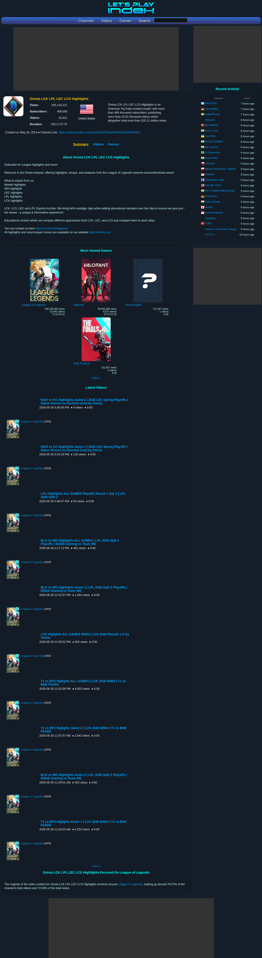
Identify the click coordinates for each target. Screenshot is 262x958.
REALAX (210, 120)
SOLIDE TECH (213, 185)
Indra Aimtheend (214, 212)
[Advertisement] (96, 59)
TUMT (208, 223)
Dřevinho (210, 163)
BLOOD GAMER (214, 141)
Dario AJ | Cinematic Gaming (220, 229)
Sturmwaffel (211, 108)
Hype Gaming (212, 201)
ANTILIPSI (211, 103)
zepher (208, 207)
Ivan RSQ (210, 136)
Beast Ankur (211, 158)
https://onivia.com (100, 232)
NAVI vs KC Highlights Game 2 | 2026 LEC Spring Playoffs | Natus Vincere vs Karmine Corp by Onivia (84, 401)
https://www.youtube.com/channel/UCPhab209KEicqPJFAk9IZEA (99, 132)
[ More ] (96, 378)
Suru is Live (211, 130)
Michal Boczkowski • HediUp (220, 168)
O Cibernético (212, 152)
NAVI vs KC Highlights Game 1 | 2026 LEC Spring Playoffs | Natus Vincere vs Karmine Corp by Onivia (84, 448)
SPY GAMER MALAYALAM (220, 190)
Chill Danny (211, 196)
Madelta (209, 174)
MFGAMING (211, 125)
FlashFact (210, 218)
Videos (98, 144)
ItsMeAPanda (212, 114)
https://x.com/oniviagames (51, 228)
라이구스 (210, 234)
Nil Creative (211, 147)
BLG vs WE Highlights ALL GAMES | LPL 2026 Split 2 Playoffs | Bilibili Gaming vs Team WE (80, 542)
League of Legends (32, 421)
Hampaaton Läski (214, 179)
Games (113, 144)
